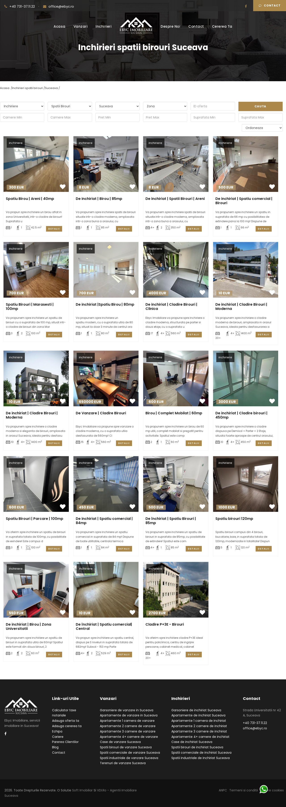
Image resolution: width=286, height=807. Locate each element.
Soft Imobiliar (82, 790)
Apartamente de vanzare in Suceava (129, 715)
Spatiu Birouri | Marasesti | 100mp (30, 306)
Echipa (57, 731)
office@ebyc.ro (58, 6)
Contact (270, 5)
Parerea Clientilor (65, 742)
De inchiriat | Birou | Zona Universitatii (28, 626)
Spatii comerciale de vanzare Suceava (130, 752)
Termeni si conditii (243, 790)
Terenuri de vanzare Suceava (123, 763)
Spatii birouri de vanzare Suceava (126, 747)
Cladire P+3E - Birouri (164, 624)
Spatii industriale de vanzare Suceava (129, 758)
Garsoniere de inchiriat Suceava (196, 710)
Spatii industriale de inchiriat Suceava (200, 758)
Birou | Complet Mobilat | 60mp (173, 413)
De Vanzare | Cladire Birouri (101, 413)
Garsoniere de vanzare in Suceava (126, 710)
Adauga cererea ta (67, 726)
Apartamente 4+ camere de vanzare (129, 736)
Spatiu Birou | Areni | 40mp (30, 198)
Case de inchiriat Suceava (191, 742)
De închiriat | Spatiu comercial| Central (104, 626)
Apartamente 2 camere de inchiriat (199, 726)
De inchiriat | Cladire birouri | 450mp (241, 415)
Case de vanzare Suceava (120, 742)
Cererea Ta (222, 26)
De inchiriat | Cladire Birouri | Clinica (171, 306)
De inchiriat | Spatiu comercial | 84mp (104, 520)
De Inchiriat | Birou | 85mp (99, 198)
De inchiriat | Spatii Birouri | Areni (175, 198)
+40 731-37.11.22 (20, 6)
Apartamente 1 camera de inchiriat (198, 720)
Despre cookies (272, 790)
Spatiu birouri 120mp (234, 518)
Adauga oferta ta (65, 720)
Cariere (57, 736)
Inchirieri (103, 26)
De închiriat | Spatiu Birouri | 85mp (170, 520)
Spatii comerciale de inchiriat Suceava (201, 752)
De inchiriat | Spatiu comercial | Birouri (243, 200)
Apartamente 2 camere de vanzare (128, 726)
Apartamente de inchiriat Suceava (198, 715)
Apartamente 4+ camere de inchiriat (200, 736)
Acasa (59, 26)
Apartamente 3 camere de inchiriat (199, 731)
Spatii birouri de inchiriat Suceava (197, 747)
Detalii (54, 228)
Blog (55, 747)
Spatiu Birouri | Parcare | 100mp (34, 518)
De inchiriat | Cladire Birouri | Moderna (241, 306)
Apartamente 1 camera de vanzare (127, 720)
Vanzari (81, 26)
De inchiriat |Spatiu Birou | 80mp (105, 304)
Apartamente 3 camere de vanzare (128, 731)
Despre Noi (170, 26)
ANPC (223, 790)
